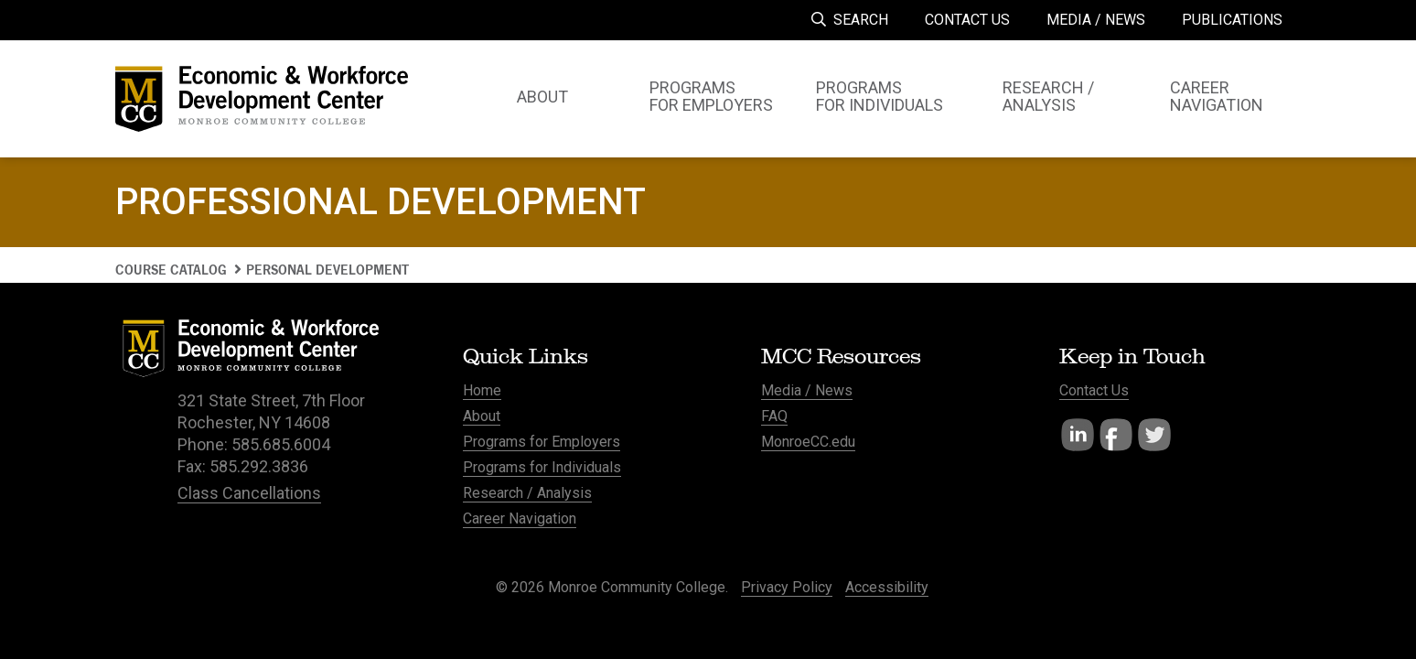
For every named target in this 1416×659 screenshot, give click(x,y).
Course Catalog (171, 269)
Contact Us (1094, 390)
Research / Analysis (527, 493)
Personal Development (327, 269)
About (481, 416)
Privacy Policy (786, 587)
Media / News (807, 390)
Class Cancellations (249, 492)
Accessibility (886, 587)
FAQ (774, 416)
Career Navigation (519, 518)
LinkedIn (1077, 434)
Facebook (1116, 434)
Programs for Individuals (542, 467)
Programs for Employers (541, 441)
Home (482, 390)
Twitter (1154, 434)
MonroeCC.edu (808, 441)
